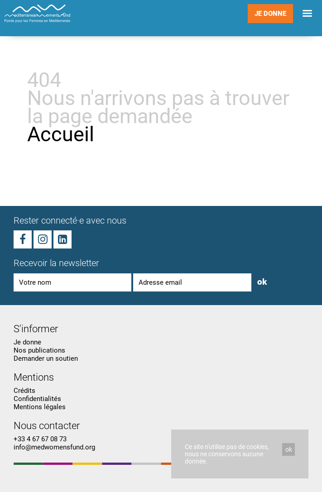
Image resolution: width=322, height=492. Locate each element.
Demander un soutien (46, 358)
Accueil (60, 134)
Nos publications (39, 350)
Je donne (270, 14)
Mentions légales (40, 407)
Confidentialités (37, 399)
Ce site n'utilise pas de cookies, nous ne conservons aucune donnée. (227, 454)
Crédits (24, 391)
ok (288, 449)
